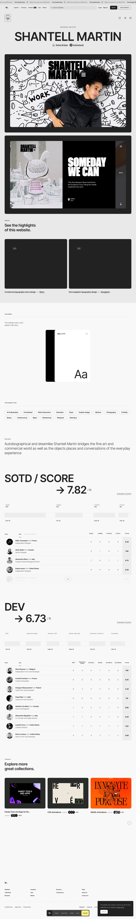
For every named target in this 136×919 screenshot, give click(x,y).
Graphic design (84, 412)
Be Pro (113, 7)
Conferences (60, 892)
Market (44, 7)
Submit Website (124, 7)
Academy (32, 7)
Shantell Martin (68, 36)
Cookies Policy (9, 907)
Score (77, 913)
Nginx (35, 418)
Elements (7, 895)
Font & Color (64, 913)
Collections (8, 892)
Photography (111, 412)
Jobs (39, 7)
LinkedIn (96, 907)
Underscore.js (22, 418)
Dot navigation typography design (83, 292)
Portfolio (124, 412)
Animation (60, 412)
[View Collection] (25, 793)
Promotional (28, 412)
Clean (71, 412)
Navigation (105, 292)
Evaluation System (124, 494)
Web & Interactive (44, 412)
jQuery (9, 418)
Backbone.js (46, 418)
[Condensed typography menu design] (36, 264)
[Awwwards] (7, 7)
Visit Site (85, 913)
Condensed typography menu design (20, 292)
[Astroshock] (77, 45)
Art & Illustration (12, 412)
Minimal (98, 412)
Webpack (60, 418)
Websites (7, 889)
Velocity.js (73, 418)
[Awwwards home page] (49, 913)
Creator (56, 913)
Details (71, 913)
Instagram (89, 907)
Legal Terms (18, 907)
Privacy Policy (27, 907)
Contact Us (85, 895)
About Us (84, 892)
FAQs (83, 889)
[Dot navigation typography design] (100, 264)
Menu (42, 292)
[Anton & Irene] (60, 45)
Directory (24, 7)
